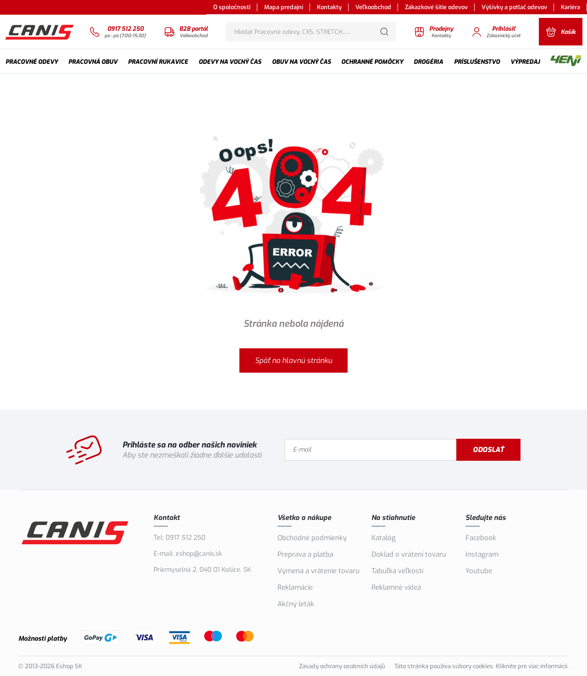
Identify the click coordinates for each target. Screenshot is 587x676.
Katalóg (383, 537)
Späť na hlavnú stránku (293, 360)
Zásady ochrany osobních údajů (342, 666)
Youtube (478, 570)
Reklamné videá (396, 587)
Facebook (480, 537)
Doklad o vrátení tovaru (408, 554)
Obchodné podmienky (312, 537)
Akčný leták (295, 604)
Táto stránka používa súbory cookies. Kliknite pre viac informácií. (481, 666)
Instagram (481, 554)
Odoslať (488, 449)
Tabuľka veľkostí (397, 570)
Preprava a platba (305, 554)
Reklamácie (295, 587)
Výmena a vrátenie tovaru (318, 570)
